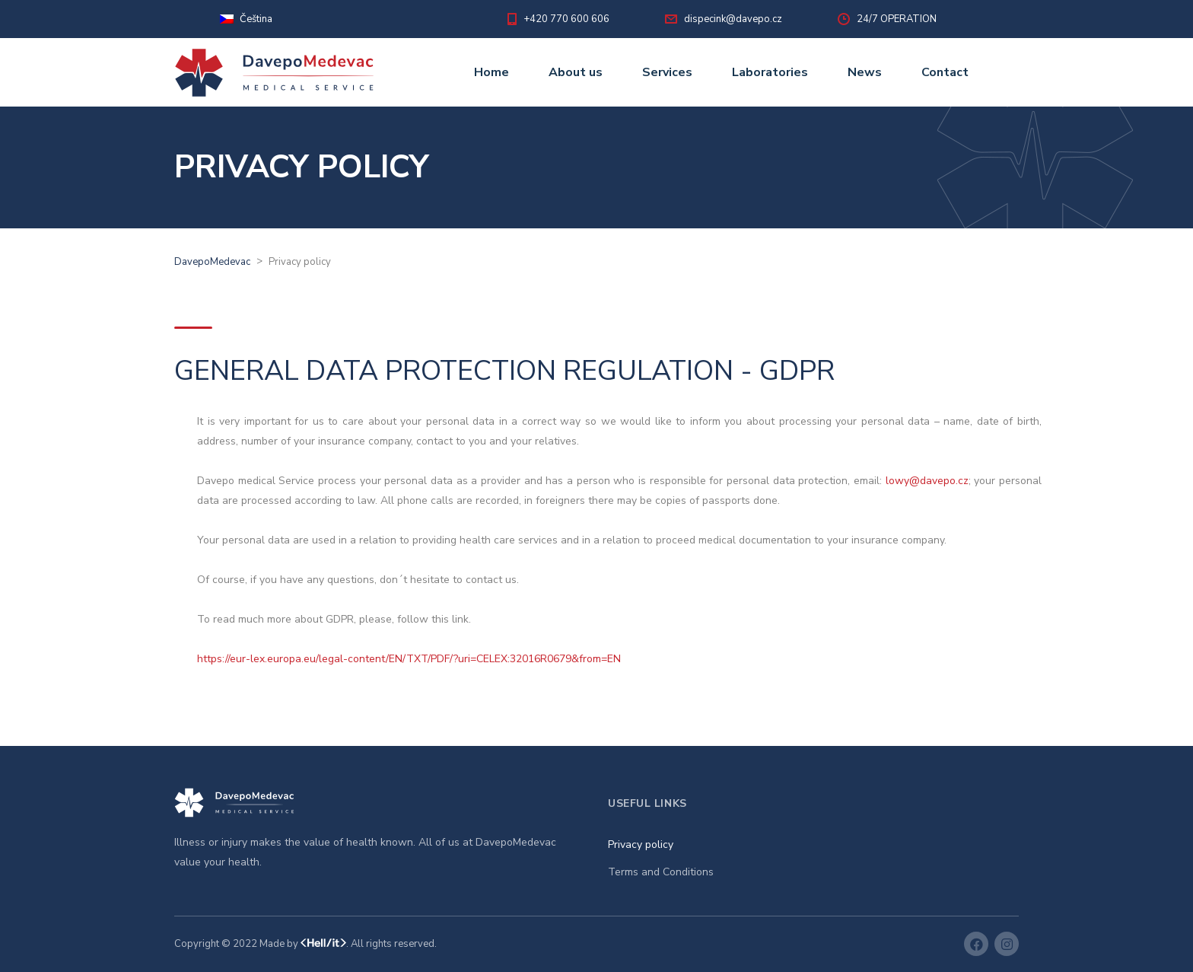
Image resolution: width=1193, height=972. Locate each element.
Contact (945, 72)
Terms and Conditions (661, 872)
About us (576, 72)
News (865, 72)
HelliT (323, 944)
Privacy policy (640, 844)
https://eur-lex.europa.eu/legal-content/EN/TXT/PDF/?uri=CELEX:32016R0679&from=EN (409, 659)
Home (491, 72)
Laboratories (770, 72)
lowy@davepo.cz (927, 480)
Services (667, 72)
